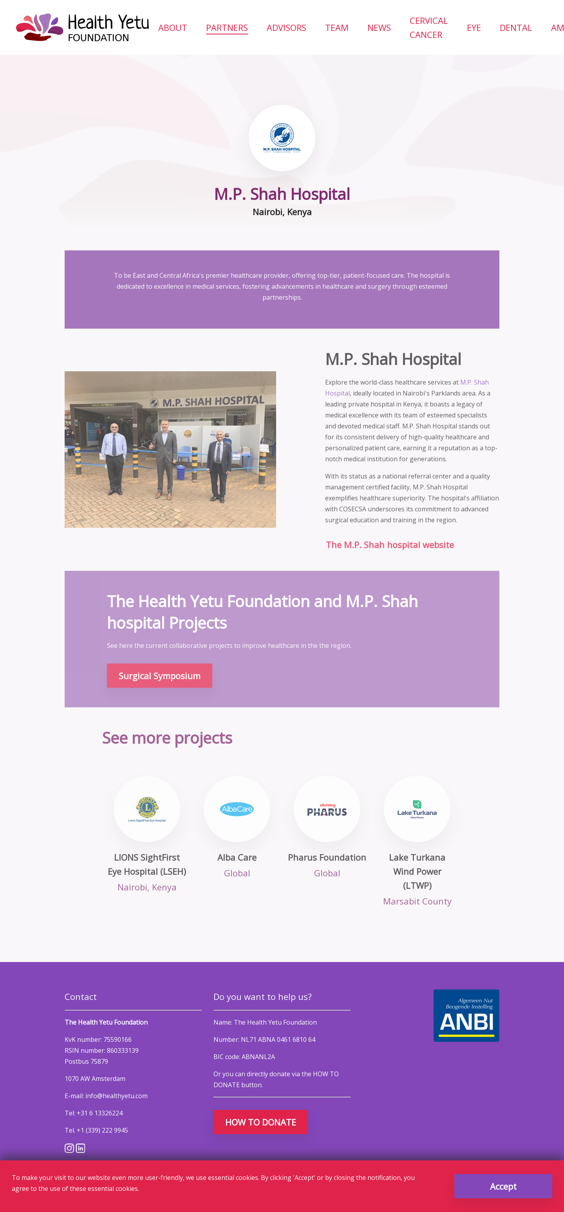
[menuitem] (173, 27)
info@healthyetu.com (116, 1096)
